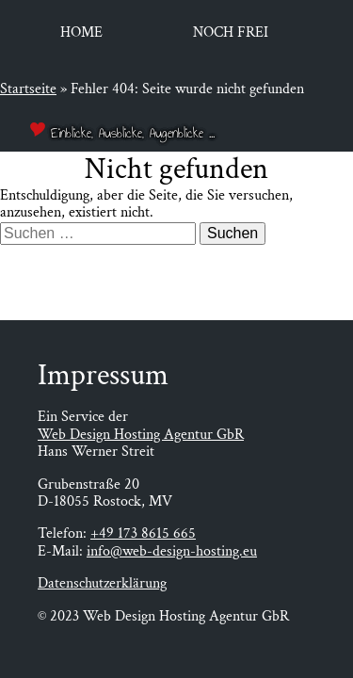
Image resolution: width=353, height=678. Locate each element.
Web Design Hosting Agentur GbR (141, 434)
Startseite (28, 89)
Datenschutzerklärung (102, 583)
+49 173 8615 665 (143, 533)
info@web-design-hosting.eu (172, 551)
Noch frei (230, 32)
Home (81, 32)
